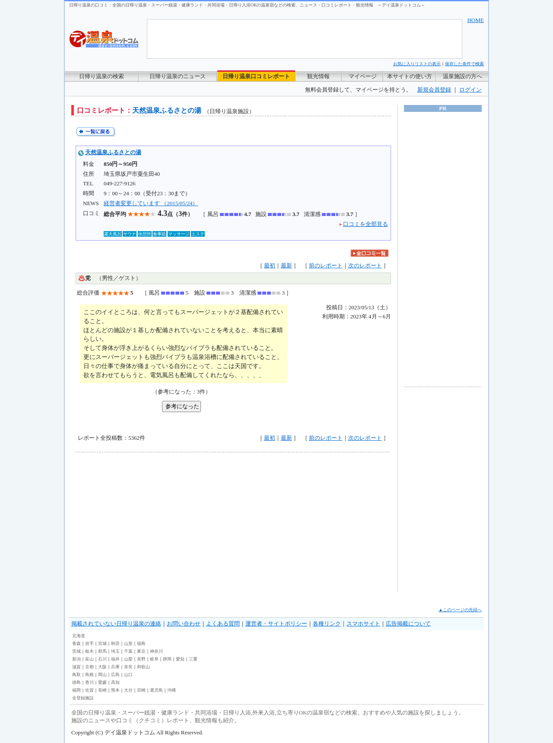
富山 (89, 659)
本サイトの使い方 (409, 76)
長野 (141, 659)
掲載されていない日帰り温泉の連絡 (116, 623)
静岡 (167, 659)
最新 (286, 265)
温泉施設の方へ (462, 76)
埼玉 (115, 651)
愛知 (180, 659)
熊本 (115, 690)
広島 (115, 674)
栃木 (89, 651)
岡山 (102, 674)
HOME (475, 20)
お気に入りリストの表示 (417, 63)
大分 (128, 690)
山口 (128, 674)
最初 (269, 265)
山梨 (128, 659)
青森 (76, 643)
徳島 (76, 682)
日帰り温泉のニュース (177, 76)
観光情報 (318, 76)
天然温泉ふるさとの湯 (113, 152)
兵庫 (115, 666)
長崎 (102, 690)
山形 (128, 643)
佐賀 (89, 690)
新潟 (76, 659)
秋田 (115, 643)
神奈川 (156, 651)
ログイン (470, 89)
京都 (89, 666)
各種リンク (327, 623)
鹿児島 (156, 690)
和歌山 (143, 666)
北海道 (78, 635)
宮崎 (141, 690)
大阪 (102, 666)
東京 (141, 651)
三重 (193, 659)
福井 (115, 659)
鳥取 (76, 674)
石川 (102, 659)
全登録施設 (83, 697)
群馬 (102, 651)
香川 (89, 682)
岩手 (89, 643)
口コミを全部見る (365, 224)
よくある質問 (223, 623)
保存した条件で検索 (464, 63)
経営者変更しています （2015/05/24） (151, 203)
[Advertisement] (155, 521)
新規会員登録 (434, 89)
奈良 (128, 666)
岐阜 (154, 659)
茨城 (76, 651)
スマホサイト (363, 623)
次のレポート (365, 265)
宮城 (102, 643)
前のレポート (326, 265)
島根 (89, 674)
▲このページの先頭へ (460, 609)
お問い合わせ (183, 623)
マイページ (363, 76)
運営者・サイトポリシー (276, 623)
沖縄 (171, 690)
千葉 (128, 651)
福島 (141, 643)
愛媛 (102, 682)
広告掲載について (408, 623)
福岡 (76, 690)
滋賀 (76, 666)
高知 (115, 682)
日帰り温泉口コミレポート (256, 76)
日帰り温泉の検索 (101, 76)
